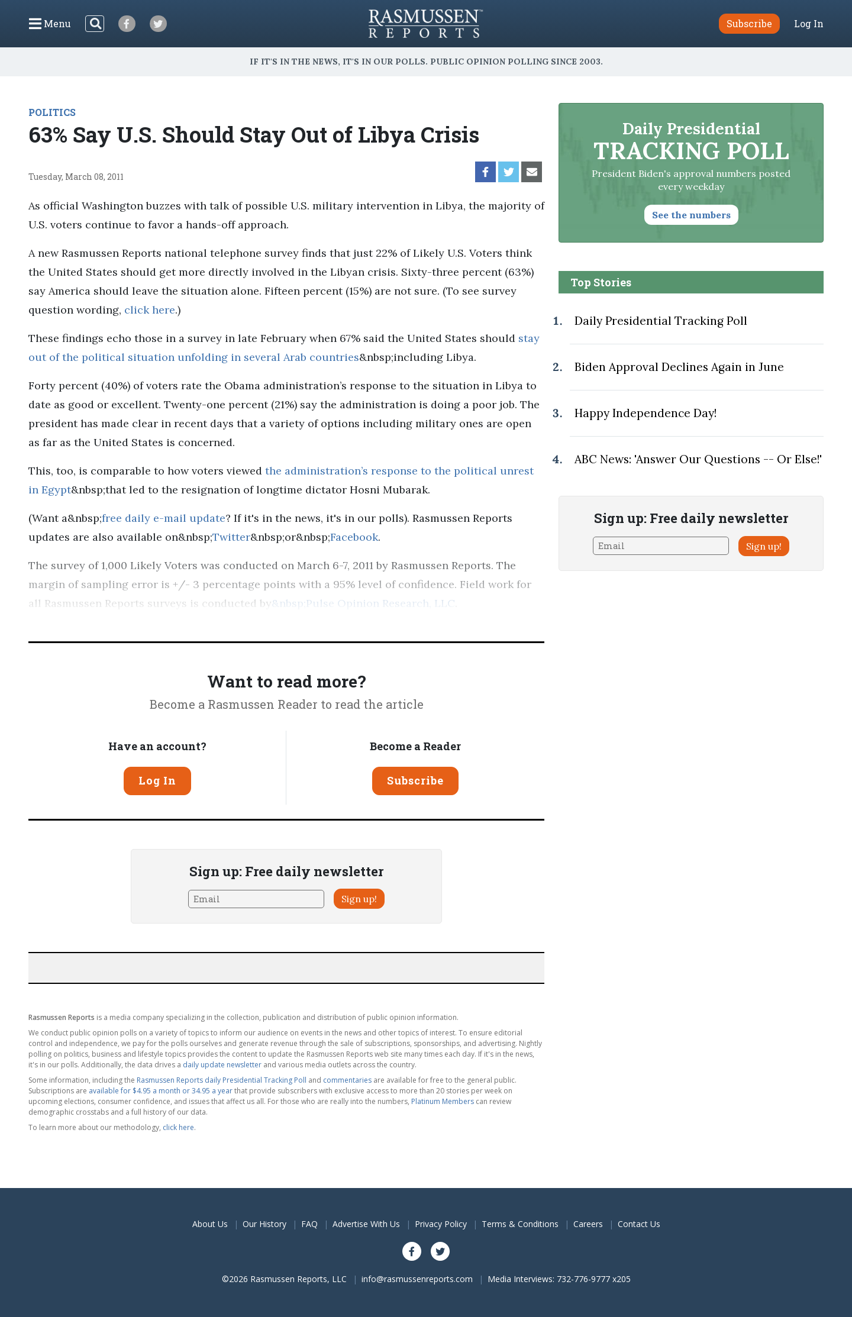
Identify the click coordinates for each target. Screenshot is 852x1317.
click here (149, 310)
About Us (210, 1223)
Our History (264, 1223)
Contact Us (639, 1223)
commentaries (347, 1080)
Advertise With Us (366, 1223)
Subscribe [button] (749, 23)
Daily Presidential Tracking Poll (661, 321)
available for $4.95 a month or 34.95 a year (161, 1091)
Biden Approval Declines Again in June (679, 367)
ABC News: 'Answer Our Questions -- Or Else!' (698, 459)
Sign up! (359, 899)
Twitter (231, 537)
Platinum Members (442, 1101)
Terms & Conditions (520, 1223)
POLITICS (52, 112)
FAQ (309, 1223)
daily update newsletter (222, 1065)
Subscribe (415, 780)
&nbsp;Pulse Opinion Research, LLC (363, 603)
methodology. (116, 622)
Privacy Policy (441, 1223)
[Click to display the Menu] (50, 23)
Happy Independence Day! (646, 413)
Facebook (354, 537)
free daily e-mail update (163, 518)
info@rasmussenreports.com (417, 1278)
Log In (809, 23)
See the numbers (691, 215)
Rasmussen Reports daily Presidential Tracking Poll (221, 1080)
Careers (588, 1223)
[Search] (94, 23)
